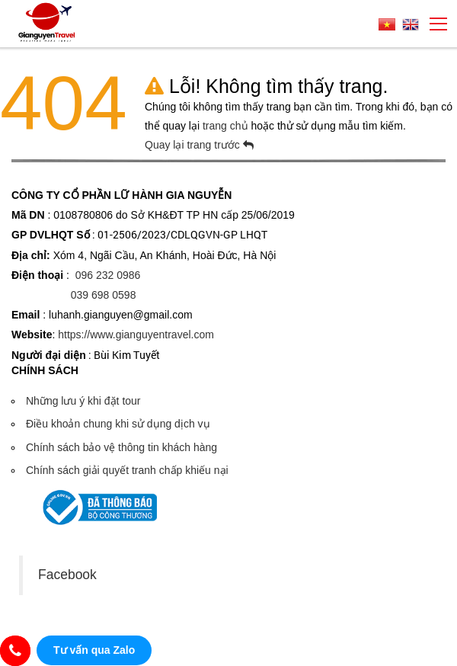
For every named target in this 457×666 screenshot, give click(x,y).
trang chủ (227, 126)
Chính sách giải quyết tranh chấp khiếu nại (127, 470)
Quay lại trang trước (199, 145)
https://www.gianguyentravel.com (136, 334)
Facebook (67, 574)
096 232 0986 (108, 275)
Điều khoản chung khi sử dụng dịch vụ (118, 424)
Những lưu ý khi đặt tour (83, 401)
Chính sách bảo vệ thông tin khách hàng (121, 447)
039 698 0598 (103, 295)
